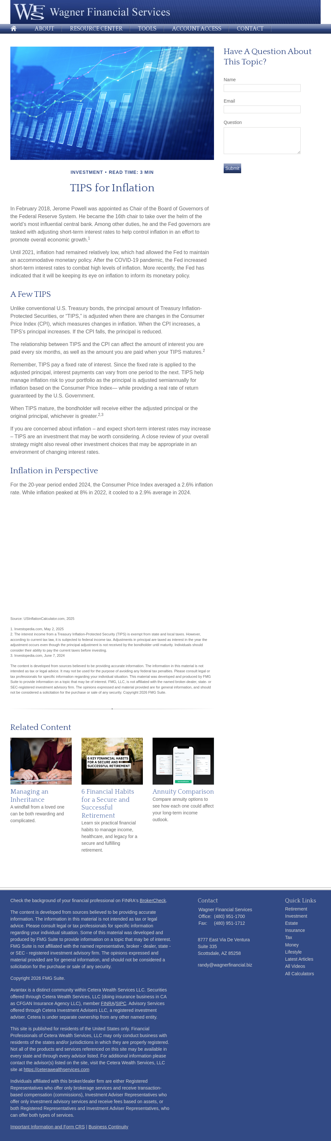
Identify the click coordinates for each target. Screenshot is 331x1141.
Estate (291, 923)
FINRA (107, 1003)
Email (229, 101)
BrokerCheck (153, 900)
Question (233, 122)
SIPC (121, 1003)
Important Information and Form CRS (47, 1126)
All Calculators (299, 973)
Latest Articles (299, 959)
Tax (288, 937)
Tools (147, 29)
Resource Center (96, 29)
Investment (296, 916)
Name (230, 79)
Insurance (295, 930)
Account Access (196, 29)
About (44, 29)
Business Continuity (108, 1126)
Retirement (296, 909)
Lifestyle (293, 952)
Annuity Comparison (183, 791)
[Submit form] (232, 168)
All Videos (295, 966)
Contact (250, 29)
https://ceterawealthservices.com (56, 1069)
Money (292, 944)
